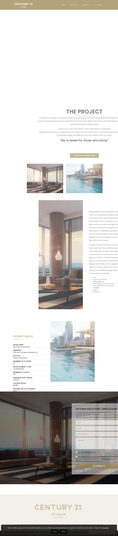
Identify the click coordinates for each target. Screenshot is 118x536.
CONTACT (86, 5)
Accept (54, 531)
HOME (63, 5)
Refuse (63, 531)
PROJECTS (74, 5)
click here (105, 528)
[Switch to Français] (98, 5)
